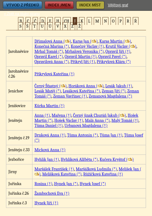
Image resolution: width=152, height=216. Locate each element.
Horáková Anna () (86, 85)
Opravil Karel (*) (49, 56)
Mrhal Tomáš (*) (49, 51)
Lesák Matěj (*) (48, 91)
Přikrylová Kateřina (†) (54, 73)
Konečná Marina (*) (52, 46)
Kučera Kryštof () (116, 159)
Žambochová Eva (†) (52, 193)
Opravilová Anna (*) (52, 61)
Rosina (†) (44, 183)
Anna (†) (42, 115)
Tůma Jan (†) (111, 135)
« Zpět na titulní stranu (22, 14)
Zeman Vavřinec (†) (70, 96)
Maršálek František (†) (54, 169)
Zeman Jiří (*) (114, 91)
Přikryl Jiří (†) (83, 61)
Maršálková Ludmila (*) (96, 169)
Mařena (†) (61, 115)
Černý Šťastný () (51, 85)
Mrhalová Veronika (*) (84, 51)
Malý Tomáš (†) (124, 120)
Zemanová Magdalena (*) (110, 96)
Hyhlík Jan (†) (47, 159)
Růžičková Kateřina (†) (103, 174)
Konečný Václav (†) (87, 46)
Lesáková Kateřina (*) (81, 91)
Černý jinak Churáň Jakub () (99, 115)
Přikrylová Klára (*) (114, 61)
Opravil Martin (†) (80, 56)
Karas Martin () (115, 41)
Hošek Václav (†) (68, 120)
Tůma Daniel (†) (49, 125)
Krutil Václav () (120, 46)
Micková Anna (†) (50, 149)
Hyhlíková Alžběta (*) (79, 159)
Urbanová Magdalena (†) (86, 125)
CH (66, 21)
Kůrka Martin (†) (50, 105)
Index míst (90, 5)
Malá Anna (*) (97, 120)
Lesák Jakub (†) (118, 85)
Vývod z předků (22, 5)
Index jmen (59, 5)
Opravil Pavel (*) (112, 56)
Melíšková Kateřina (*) (62, 174)
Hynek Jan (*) (66, 183)
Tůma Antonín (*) (82, 135)
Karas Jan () (85, 41)
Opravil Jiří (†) (117, 51)
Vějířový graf (118, 5)
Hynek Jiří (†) (46, 203)
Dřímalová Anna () (53, 41)
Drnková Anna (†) (50, 135)
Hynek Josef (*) (93, 183)
